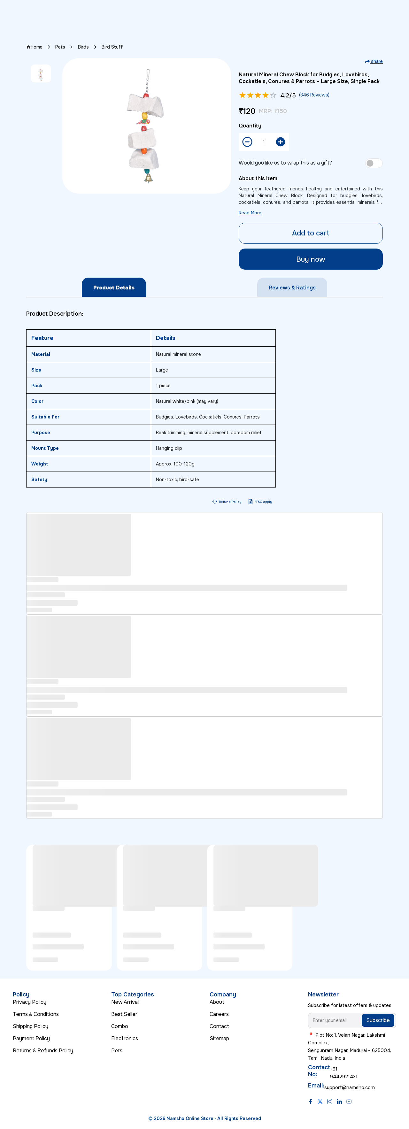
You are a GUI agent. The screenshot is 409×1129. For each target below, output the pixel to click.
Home (34, 47)
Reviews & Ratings (292, 287)
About (217, 1002)
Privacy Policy (29, 1002)
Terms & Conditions (36, 1014)
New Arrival (125, 1002)
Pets (60, 47)
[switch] (374, 163)
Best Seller (124, 1014)
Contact (219, 1026)
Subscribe (378, 1020)
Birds (83, 47)
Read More (250, 213)
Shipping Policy (30, 1026)
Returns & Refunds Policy (43, 1050)
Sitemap (219, 1038)
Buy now (310, 259)
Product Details (114, 287)
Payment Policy (31, 1038)
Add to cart (310, 233)
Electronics (124, 1038)
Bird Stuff (112, 47)
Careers (219, 1014)
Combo (119, 1026)
